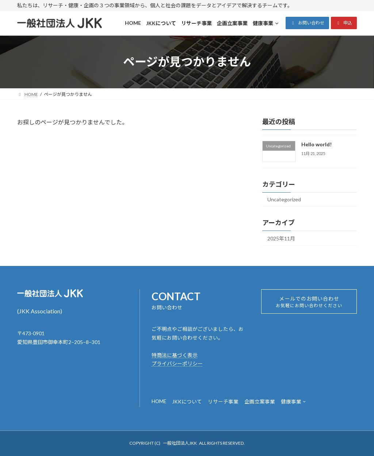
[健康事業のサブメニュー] (304, 401)
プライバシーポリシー (177, 363)
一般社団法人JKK (180, 443)
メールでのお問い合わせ (309, 304)
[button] (307, 23)
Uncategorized (284, 199)
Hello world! (316, 144)
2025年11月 (281, 238)
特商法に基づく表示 (175, 355)
